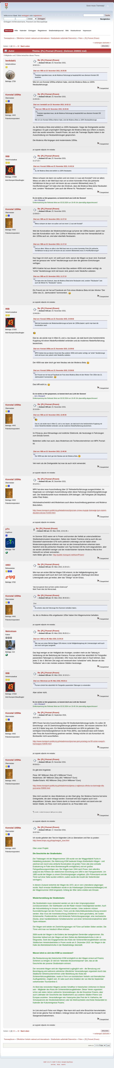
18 (18, 46)
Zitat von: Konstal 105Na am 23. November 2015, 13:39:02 (53, 319)
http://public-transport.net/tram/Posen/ (68, 555)
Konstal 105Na (13, 94)
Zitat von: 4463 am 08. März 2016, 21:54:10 (48, 639)
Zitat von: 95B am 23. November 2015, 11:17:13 (49, 219)
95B (7, 156)
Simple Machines (67, 1062)
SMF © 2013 (56, 1062)
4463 (7, 565)
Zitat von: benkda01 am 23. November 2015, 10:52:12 (52, 104)
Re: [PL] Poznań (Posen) (48, 60)
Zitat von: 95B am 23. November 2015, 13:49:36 (49, 415)
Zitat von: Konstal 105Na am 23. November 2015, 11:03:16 (53, 166)
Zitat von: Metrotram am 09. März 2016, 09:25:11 (50, 681)
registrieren (37, 15)
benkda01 (10, 60)
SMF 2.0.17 (47, 1062)
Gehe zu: (91, 1045)
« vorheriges (97, 43)
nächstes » (107, 43)
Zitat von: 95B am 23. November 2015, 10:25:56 (49, 71)
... (16, 46)
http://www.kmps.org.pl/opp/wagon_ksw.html (51, 840)
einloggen (25, 15)
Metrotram (10, 631)
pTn (7, 529)
